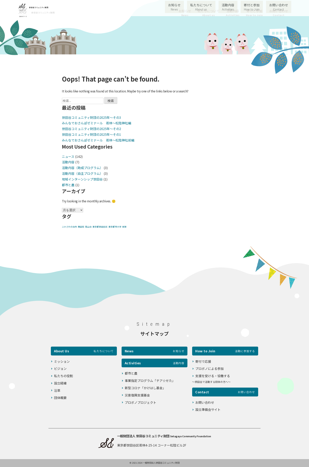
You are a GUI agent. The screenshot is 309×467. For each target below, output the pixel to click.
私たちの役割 (63, 375)
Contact (225, 392)
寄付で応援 (203, 361)
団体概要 (60, 397)
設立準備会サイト (208, 409)
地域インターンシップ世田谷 (82, 179)
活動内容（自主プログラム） (82, 173)
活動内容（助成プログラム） (82, 167)
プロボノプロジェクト (140, 402)
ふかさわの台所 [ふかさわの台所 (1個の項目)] (69, 226)
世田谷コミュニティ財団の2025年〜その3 (91, 117)
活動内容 (232, 12)
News (154, 351)
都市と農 (68, 184)
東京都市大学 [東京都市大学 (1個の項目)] (114, 226)
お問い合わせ (278, 12)
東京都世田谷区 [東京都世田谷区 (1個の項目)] (100, 226)
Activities (154, 363)
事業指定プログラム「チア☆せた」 (150, 380)
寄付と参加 (254, 12)
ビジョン (60, 368)
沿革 (57, 390)
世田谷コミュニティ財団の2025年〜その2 (91, 128)
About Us (84, 351)
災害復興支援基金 (137, 395)
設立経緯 (60, 383)
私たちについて (208, 12)
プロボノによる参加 (209, 368)
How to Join (225, 351)
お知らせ (185, 12)
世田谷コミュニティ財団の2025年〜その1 (91, 134)
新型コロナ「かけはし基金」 (145, 387)
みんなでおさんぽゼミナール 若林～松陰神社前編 (98, 140)
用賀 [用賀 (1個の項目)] (124, 226)
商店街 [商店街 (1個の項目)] (81, 226)
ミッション (62, 361)
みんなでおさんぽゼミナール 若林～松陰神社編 (96, 123)
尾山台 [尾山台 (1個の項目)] (88, 226)
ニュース (68, 156)
